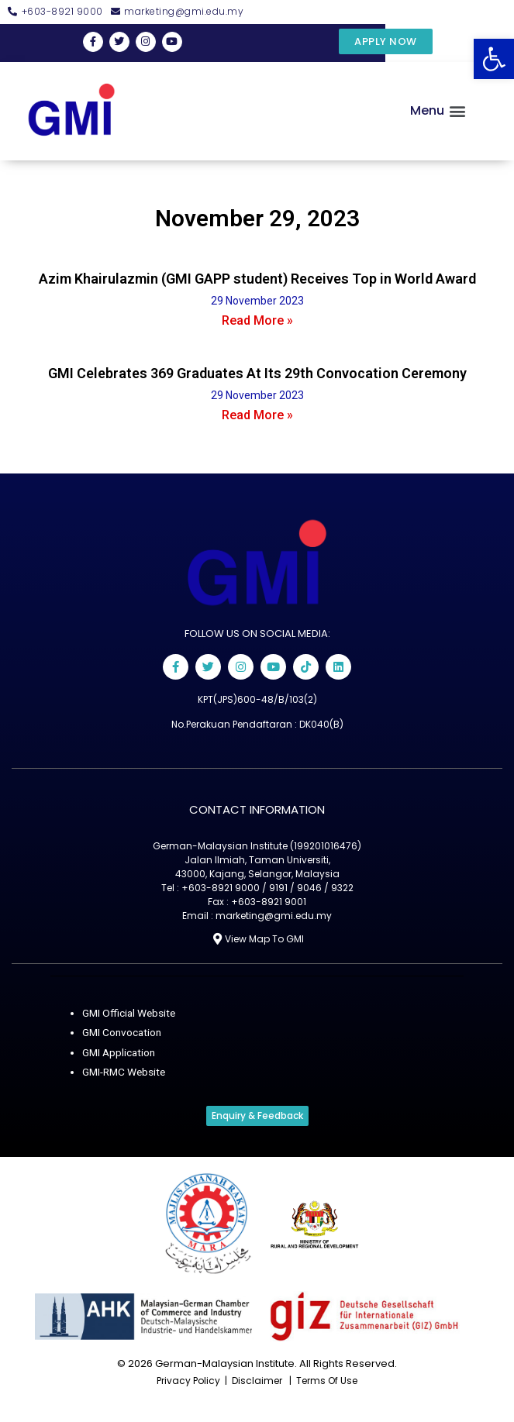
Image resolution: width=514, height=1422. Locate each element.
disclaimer (257, 1380)
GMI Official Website (128, 1013)
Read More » (257, 320)
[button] (494, 59)
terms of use (326, 1380)
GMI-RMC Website (123, 1072)
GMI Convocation (121, 1032)
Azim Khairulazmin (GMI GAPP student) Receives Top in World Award (257, 278)
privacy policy (188, 1380)
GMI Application (118, 1052)
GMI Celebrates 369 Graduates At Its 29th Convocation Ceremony (257, 373)
